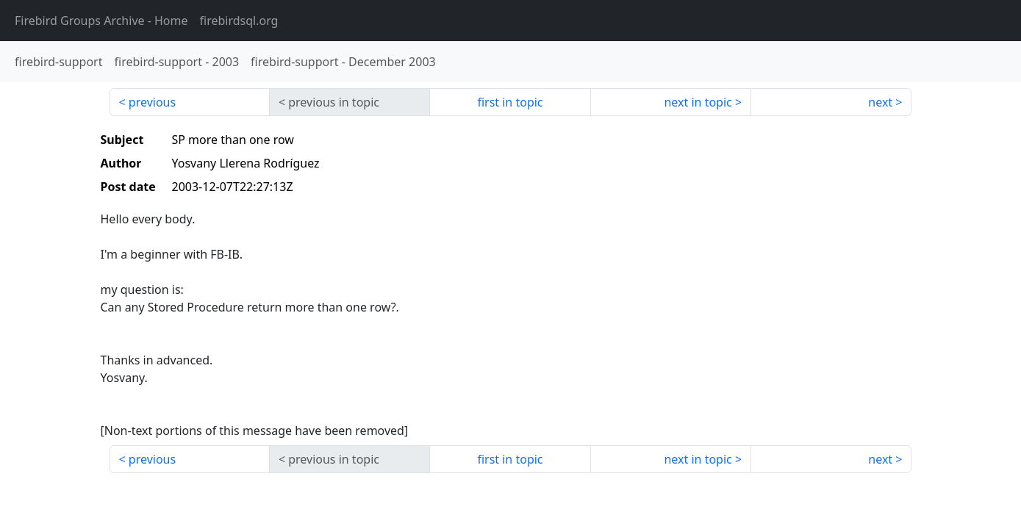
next (880, 102)
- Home (101, 20)
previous (152, 102)
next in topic (697, 102)
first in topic (509, 102)
